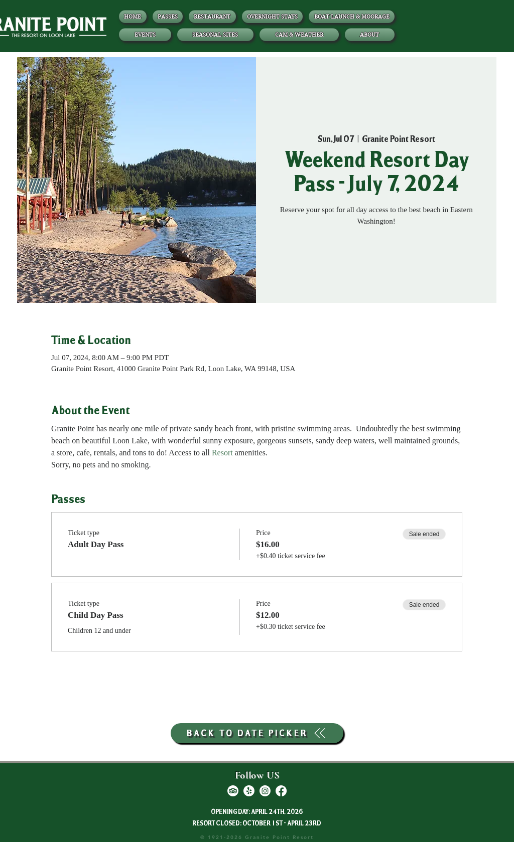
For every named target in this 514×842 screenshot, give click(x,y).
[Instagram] (265, 790)
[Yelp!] (248, 790)
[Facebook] (281, 790)
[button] (370, 34)
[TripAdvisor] (232, 790)
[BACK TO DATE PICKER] (257, 733)
